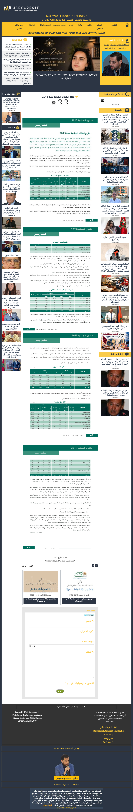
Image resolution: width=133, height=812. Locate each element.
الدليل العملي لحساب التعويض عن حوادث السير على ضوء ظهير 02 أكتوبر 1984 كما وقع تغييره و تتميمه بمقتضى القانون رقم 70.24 (115, 267)
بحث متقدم (115, 104)
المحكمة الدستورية (11, 255)
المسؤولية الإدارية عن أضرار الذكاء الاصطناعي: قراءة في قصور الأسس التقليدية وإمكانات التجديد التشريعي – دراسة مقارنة (115, 209)
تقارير (71, 25)
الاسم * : (90, 621)
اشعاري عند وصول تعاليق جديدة (79, 683)
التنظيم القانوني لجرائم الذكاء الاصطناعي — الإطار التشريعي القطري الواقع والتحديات (17, 54)
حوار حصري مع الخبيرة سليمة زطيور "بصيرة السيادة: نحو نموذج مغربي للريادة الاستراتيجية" (17, 73)
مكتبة (80, 25)
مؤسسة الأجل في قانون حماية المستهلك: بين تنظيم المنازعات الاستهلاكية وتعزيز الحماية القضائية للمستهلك (115, 298)
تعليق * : (90, 652)
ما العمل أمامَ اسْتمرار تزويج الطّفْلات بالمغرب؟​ (41, 600)
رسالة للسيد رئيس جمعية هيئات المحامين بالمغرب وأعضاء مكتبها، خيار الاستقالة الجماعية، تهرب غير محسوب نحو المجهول (11, 138)
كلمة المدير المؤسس (116, 40)
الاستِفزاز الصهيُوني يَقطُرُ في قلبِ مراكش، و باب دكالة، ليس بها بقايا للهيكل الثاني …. (11, 235)
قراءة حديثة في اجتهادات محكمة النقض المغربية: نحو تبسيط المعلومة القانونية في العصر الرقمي (17, 81)
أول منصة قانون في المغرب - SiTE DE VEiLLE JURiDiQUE (66, 20)
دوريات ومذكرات (59, 25)
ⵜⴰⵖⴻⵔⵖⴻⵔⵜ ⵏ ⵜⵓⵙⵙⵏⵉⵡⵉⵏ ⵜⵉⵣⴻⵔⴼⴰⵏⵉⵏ (66, 16)
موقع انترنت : (88, 641)
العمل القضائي (100, 26)
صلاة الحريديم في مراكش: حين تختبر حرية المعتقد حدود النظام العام (17, 67)
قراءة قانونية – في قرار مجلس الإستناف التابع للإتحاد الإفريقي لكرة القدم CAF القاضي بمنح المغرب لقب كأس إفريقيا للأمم (11, 351)
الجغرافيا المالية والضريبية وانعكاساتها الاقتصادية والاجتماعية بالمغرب (11, 211)
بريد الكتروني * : (87, 631)
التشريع (114, 25)
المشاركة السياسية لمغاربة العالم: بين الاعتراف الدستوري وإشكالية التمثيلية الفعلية (11, 277)
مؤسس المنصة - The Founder (66, 748)
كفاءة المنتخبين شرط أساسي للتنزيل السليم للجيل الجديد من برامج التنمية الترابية (17, 60)
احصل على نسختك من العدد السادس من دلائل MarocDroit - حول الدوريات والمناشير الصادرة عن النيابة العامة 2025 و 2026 (17, 47)
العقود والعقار (45, 25)
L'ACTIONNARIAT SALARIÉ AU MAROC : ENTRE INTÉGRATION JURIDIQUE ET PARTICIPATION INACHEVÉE (11, 103)
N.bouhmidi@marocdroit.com (66, 784)
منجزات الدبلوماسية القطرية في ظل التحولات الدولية (115, 327)
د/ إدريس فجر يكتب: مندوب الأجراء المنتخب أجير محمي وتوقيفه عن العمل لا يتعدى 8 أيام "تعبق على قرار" (115, 362)
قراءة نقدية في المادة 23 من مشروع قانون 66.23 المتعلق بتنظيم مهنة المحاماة (11, 187)
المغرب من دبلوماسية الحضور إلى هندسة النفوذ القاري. (11, 326)
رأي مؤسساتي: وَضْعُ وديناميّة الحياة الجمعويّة (78, 600)
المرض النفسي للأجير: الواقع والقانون (115, 238)
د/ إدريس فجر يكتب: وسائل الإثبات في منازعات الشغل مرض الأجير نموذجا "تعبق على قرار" (115, 392)
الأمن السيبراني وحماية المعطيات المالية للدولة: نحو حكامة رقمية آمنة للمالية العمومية (11, 303)
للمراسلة (32, 25)
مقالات (89, 25)
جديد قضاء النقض (19, 26)
